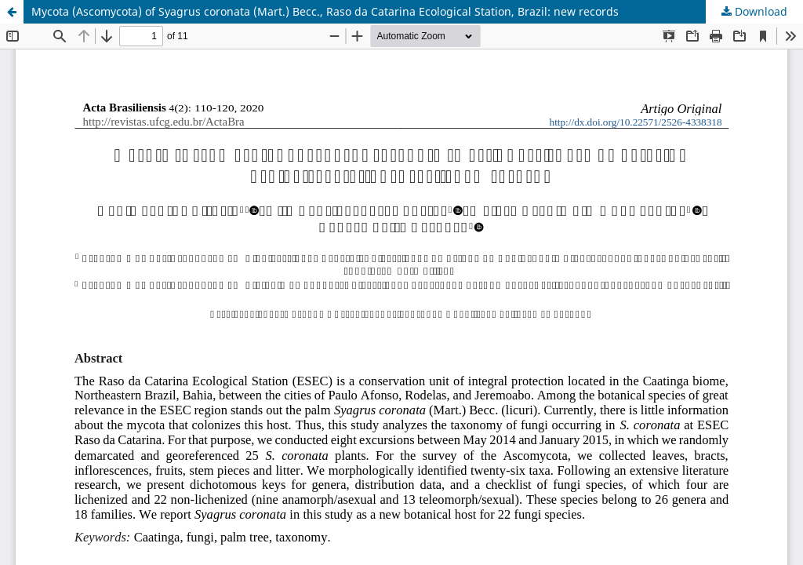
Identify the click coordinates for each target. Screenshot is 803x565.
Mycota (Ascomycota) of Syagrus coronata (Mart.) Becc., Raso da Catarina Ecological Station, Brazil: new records (325, 11)
